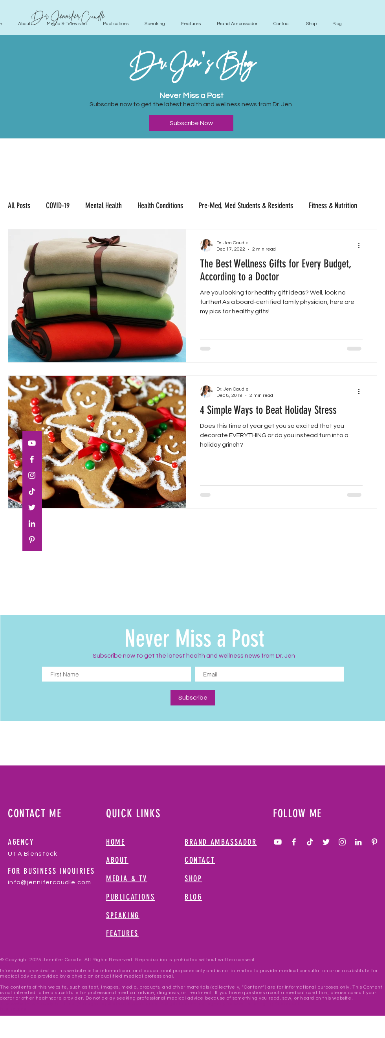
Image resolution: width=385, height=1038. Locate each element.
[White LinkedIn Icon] (32, 523)
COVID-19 (58, 205)
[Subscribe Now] (191, 123)
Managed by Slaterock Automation (118, 1003)
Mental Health (103, 205)
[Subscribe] (192, 697)
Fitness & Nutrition (333, 205)
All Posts (19, 205)
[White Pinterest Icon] (32, 539)
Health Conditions (160, 205)
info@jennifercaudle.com (49, 882)
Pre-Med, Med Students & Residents (246, 205)
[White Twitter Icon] (32, 507)
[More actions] (361, 245)
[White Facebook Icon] (32, 459)
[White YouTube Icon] (32, 443)
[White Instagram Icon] (32, 475)
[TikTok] (32, 491)
